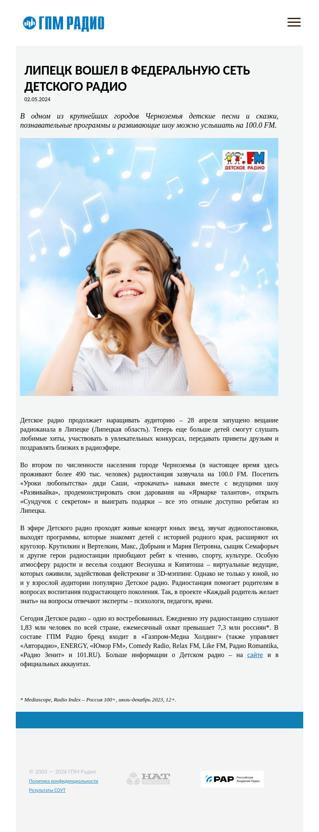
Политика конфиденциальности (63, 781)
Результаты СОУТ (47, 790)
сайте (255, 654)
